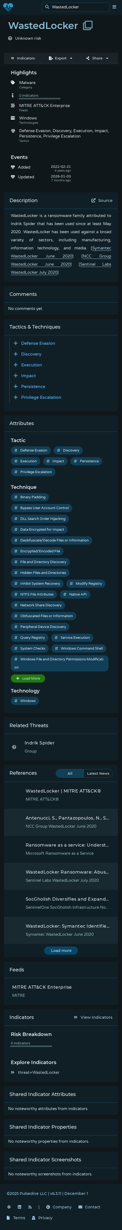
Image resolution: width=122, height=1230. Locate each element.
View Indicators (93, 1017)
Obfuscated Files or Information (43, 616)
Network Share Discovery (38, 605)
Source (102, 200)
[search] (77, 7)
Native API (75, 594)
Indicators (23, 58)
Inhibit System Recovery (37, 583)
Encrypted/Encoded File (37, 551)
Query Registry (29, 638)
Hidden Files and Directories (40, 573)
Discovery (68, 450)
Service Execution (72, 638)
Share (94, 58)
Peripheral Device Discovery (40, 627)
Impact (55, 461)
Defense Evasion (30, 450)
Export (58, 58)
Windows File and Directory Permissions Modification (58, 663)
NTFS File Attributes (34, 594)
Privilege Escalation (33, 472)
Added (24, 167)
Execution (25, 461)
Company (59, 1207)
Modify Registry (86, 583)
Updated (26, 177)
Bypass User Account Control (41, 508)
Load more (61, 950)
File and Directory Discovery (40, 562)
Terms (16, 1217)
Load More (28, 678)
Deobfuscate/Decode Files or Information (51, 540)
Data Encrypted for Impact (39, 529)
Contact (89, 1207)
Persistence (86, 461)
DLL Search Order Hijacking (39, 519)
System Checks (29, 648)
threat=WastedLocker (35, 1072)
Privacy (42, 1217)
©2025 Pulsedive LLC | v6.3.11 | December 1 (47, 1193)
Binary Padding (29, 497)
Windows (24, 701)
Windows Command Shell (79, 648)
